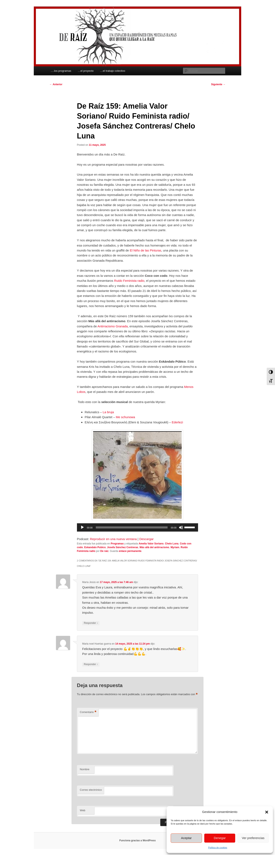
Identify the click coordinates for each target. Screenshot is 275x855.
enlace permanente (130, 551)
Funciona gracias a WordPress (137, 840)
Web (82, 810)
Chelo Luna (171, 543)
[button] (267, 812)
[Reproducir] (82, 527)
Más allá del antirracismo (154, 547)
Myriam (174, 547)
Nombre (84, 769)
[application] (137, 527)
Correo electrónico (91, 789)
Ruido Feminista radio (129, 280)
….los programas (61, 70)
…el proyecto (86, 70)
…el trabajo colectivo (112, 70)
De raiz (104, 551)
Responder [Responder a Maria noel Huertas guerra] (91, 664)
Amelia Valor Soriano (151, 543)
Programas (117, 543)
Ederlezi (177, 422)
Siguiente (218, 84)
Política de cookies (217, 847)
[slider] (131, 527)
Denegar (220, 838)
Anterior (56, 84)
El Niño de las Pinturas (145, 250)
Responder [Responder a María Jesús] (91, 623)
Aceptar (186, 838)
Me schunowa (125, 417)
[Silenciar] (181, 527)
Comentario (88, 712)
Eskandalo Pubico (95, 547)
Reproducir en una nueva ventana (113, 539)
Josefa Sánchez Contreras (122, 547)
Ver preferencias (253, 838)
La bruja (108, 412)
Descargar (146, 539)
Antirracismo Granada (112, 326)
